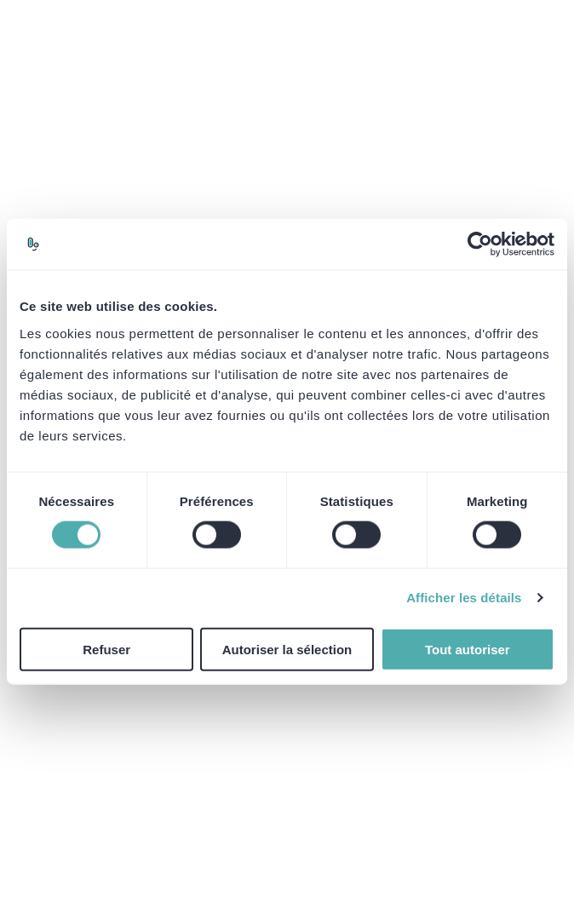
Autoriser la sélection (287, 648)
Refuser (106, 648)
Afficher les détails (463, 597)
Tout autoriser (467, 648)
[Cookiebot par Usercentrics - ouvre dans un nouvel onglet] (479, 244)
